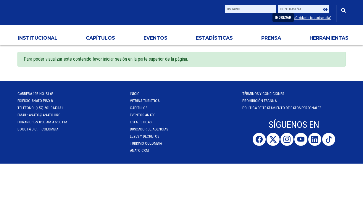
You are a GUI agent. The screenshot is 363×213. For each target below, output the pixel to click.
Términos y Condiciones (263, 93)
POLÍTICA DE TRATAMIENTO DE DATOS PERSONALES (281, 108)
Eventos (155, 38)
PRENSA (271, 38)
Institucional (37, 38)
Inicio (135, 93)
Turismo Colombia (146, 143)
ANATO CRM (139, 150)
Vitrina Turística (144, 101)
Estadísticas (214, 38)
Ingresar (283, 17)
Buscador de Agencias (149, 129)
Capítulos (100, 38)
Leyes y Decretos (144, 136)
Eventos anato (143, 115)
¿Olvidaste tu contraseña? (312, 18)
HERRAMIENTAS (329, 38)
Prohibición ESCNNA (259, 101)
